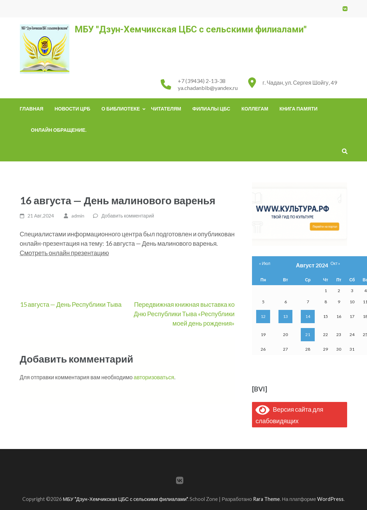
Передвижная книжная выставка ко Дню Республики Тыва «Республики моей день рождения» (184, 313)
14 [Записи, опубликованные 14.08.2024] (307, 316)
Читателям (166, 109)
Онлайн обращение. (58, 130)
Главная (32, 109)
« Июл (264, 263)
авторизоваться (154, 377)
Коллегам (255, 109)
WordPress (330, 499)
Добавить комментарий (127, 216)
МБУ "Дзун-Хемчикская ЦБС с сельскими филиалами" (191, 29)
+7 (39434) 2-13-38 (201, 80)
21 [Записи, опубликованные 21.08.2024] (307, 334)
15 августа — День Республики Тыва (71, 304)
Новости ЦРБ (72, 109)
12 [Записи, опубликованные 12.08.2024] (263, 316)
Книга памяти (299, 109)
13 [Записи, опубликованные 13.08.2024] (285, 316)
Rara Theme (266, 499)
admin (77, 216)
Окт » (335, 263)
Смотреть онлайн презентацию (64, 253)
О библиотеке (120, 109)
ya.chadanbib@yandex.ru (208, 87)
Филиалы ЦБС (211, 109)
